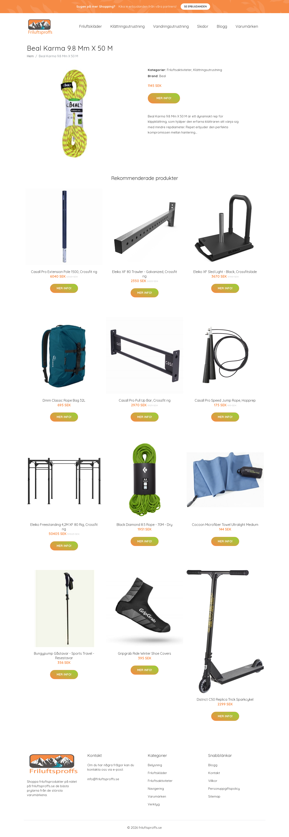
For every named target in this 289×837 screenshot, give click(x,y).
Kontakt (214, 775)
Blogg (222, 27)
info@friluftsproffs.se (103, 781)
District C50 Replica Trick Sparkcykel (225, 702)
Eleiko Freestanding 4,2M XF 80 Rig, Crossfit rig (64, 529)
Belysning (155, 767)
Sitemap (214, 799)
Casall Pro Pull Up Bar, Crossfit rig (144, 402)
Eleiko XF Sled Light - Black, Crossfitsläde (225, 274)
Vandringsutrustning (171, 27)
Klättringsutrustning (127, 27)
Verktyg (154, 806)
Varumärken (247, 27)
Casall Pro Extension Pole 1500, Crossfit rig (64, 274)
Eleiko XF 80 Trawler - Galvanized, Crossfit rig (144, 276)
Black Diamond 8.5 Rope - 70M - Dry (144, 527)
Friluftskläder (90, 27)
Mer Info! (163, 100)
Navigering (156, 791)
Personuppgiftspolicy (224, 791)
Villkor (212, 783)
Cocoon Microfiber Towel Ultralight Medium (225, 527)
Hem (30, 58)
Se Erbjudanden (195, 6)
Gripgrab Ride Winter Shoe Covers (144, 655)
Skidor (202, 27)
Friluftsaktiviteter (179, 72)
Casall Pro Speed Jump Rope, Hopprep (225, 402)
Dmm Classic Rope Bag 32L (64, 402)
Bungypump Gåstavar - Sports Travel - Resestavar (64, 657)
